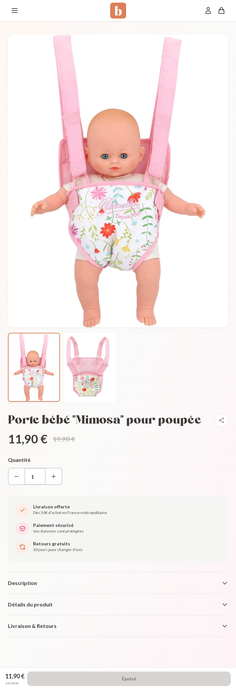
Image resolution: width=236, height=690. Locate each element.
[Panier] (221, 10)
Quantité (19, 460)
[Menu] (14, 10)
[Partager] (221, 420)
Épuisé (129, 678)
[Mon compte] (208, 10)
